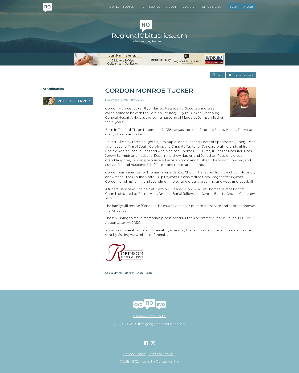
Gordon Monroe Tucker (149, 90)
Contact (189, 6)
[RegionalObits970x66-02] (149, 59)
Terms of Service (161, 354)
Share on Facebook (241, 74)
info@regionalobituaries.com (162, 324)
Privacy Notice (134, 354)
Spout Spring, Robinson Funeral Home (129, 272)
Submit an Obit (241, 6)
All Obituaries (53, 89)
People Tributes (121, 6)
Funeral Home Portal (149, 316)
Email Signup (212, 6)
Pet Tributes (150, 6)
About (171, 6)
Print (217, 74)
